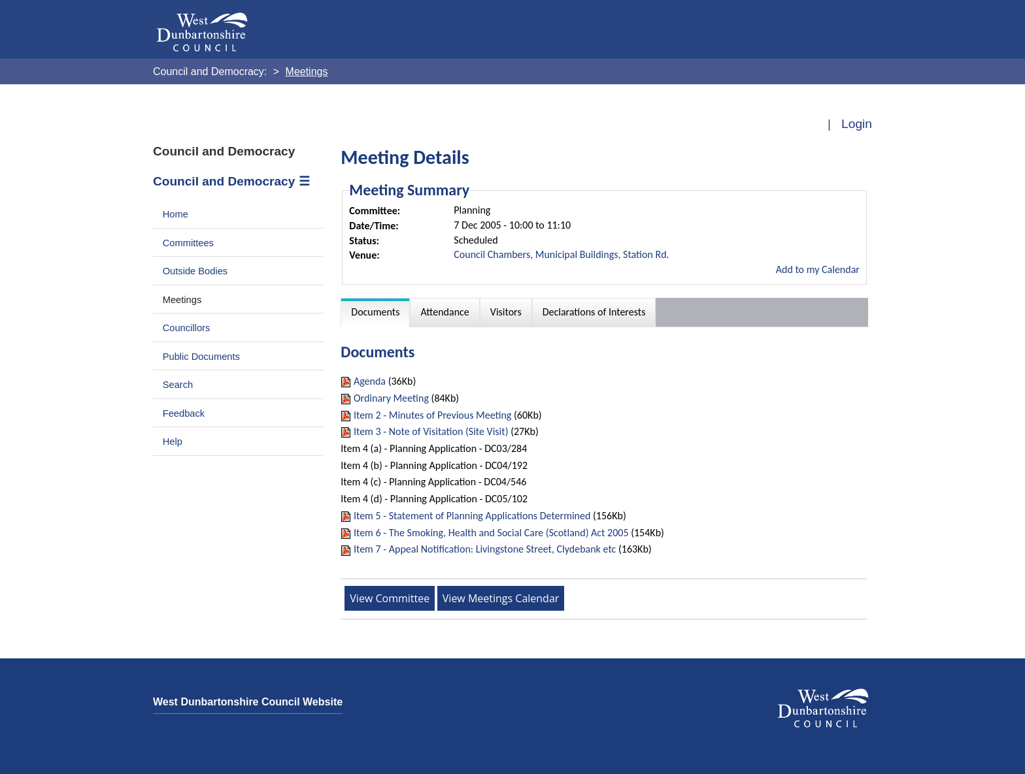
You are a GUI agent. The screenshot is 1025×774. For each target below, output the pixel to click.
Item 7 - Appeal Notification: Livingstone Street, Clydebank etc (485, 549)
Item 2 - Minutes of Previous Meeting (432, 415)
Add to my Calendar (818, 269)
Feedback (184, 413)
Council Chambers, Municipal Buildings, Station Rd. (561, 254)
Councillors (186, 328)
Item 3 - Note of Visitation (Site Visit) (431, 431)
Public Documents (201, 356)
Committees (188, 243)
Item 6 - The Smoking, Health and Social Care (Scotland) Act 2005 (491, 532)
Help (172, 441)
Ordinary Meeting (391, 398)
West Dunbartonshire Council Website (248, 701)
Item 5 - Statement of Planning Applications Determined (472, 515)
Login (856, 124)
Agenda (370, 381)
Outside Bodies (195, 271)
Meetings (182, 300)
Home (175, 214)
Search (178, 384)
